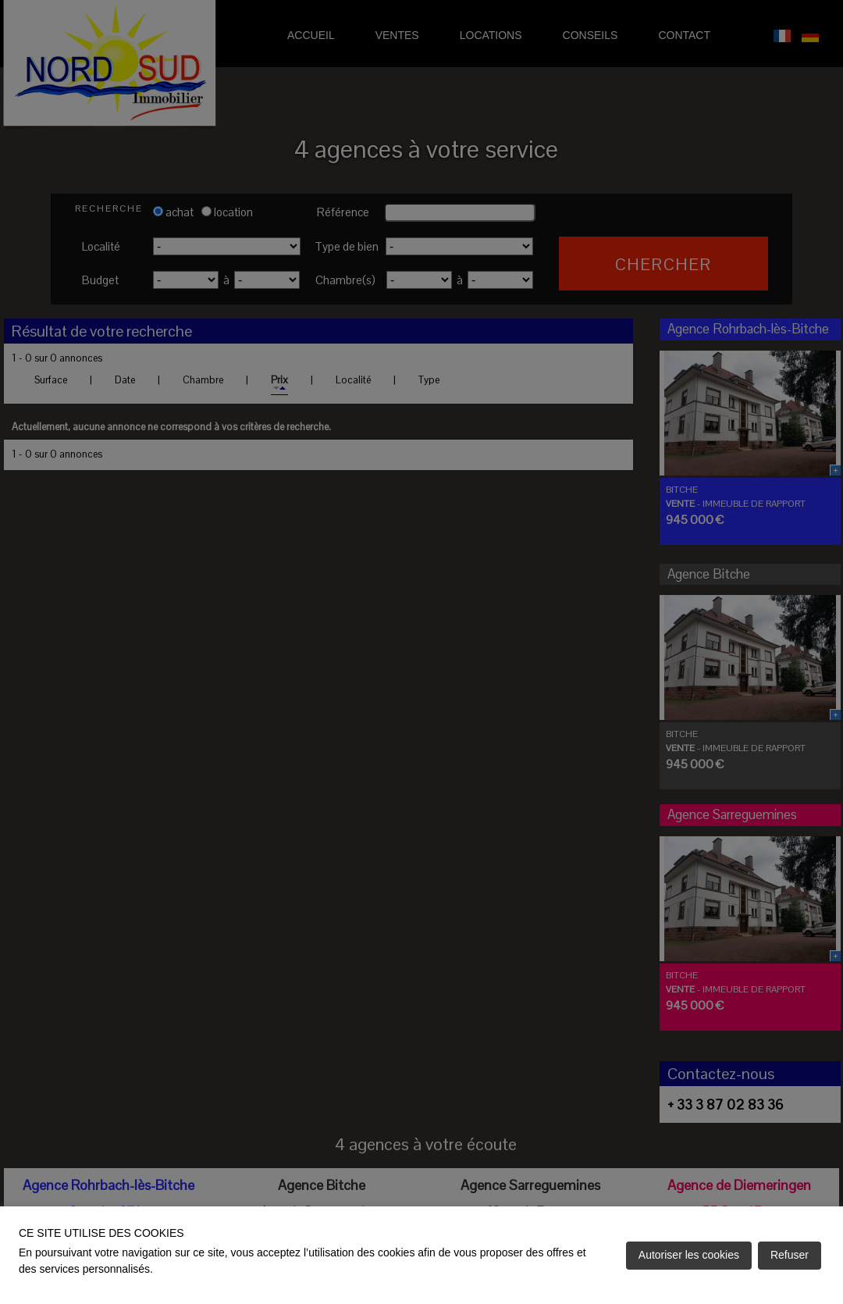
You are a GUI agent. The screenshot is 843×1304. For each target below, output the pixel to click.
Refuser (789, 1255)
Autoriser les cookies (688, 1255)
